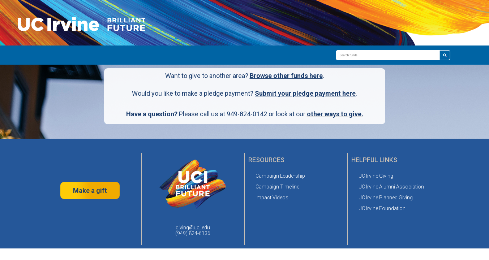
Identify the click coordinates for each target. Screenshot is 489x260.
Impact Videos (272, 197)
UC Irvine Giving (376, 176)
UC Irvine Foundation (382, 208)
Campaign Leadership (280, 176)
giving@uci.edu (193, 227)
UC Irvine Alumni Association (391, 187)
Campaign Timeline (277, 187)
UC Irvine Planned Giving (386, 197)
